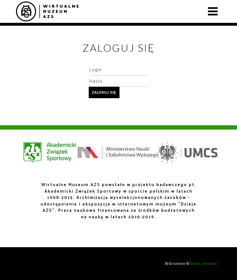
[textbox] (119, 69)
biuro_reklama (203, 263)
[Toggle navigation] (212, 11)
